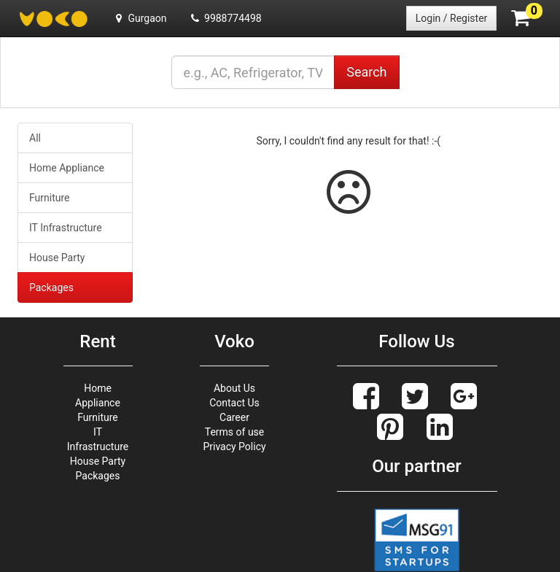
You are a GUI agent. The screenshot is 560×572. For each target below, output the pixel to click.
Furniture (49, 198)
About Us (234, 388)
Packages (51, 287)
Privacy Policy (234, 446)
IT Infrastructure (65, 227)
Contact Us (234, 403)
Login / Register (452, 18)
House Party (57, 257)
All (35, 138)
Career (234, 417)
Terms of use (235, 432)
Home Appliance (66, 168)
